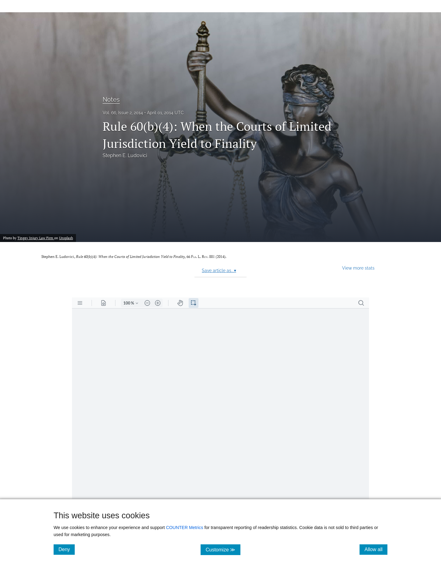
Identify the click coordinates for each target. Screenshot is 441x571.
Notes (111, 99)
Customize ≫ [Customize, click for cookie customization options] (222, 549)
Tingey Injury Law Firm (35, 238)
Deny (66, 549)
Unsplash (66, 238)
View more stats (358, 267)
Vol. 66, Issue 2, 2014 (123, 112)
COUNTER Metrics (184, 527)
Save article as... (219, 270)
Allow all (375, 549)
